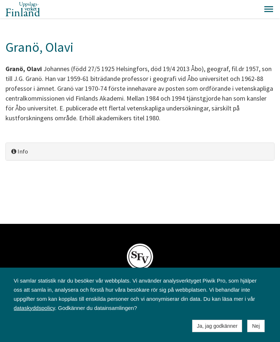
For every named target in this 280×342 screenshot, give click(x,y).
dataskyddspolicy (34, 308)
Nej (256, 326)
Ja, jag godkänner (217, 326)
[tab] (140, 151)
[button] (269, 9)
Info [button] (19, 151)
